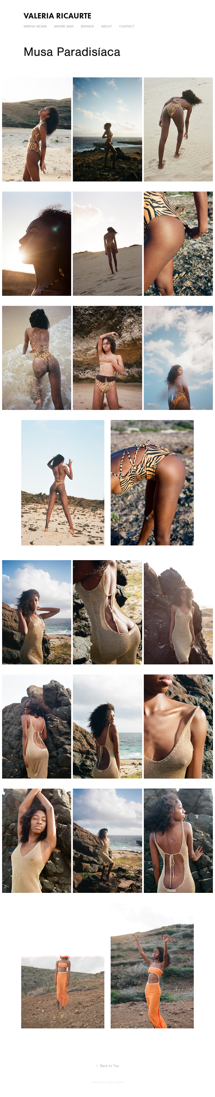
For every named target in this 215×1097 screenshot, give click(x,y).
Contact (126, 26)
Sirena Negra (35, 26)
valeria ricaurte (57, 16)
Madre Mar (63, 26)
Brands (87, 26)
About (106, 26)
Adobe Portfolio (115, 1082)
